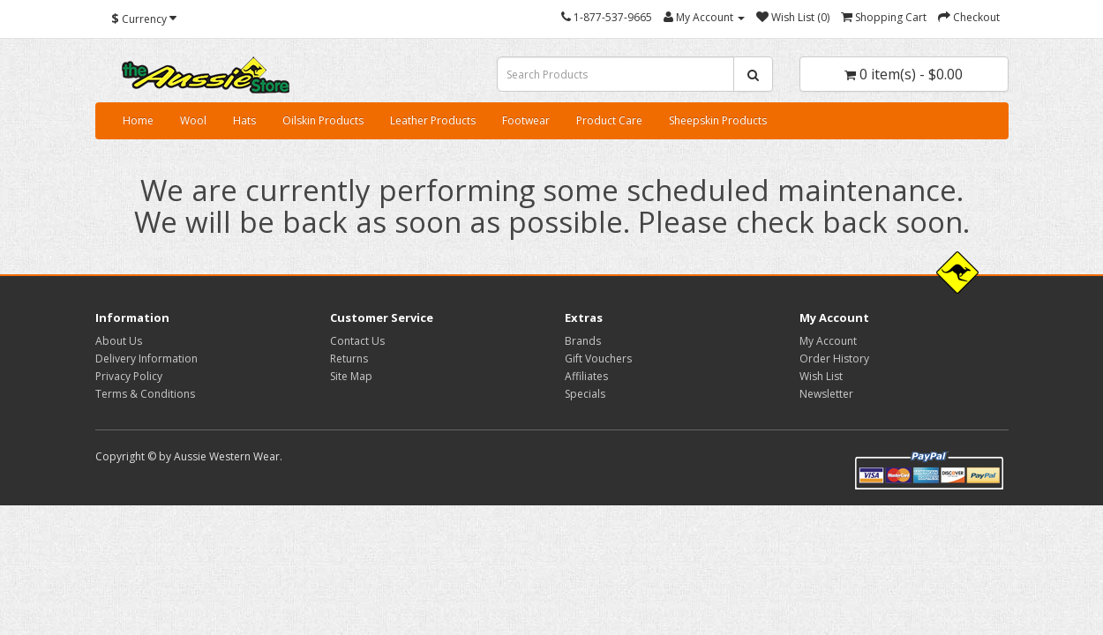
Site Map (351, 376)
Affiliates (586, 376)
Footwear (526, 120)
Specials (585, 393)
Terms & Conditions (145, 393)
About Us (118, 340)
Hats (244, 120)
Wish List (821, 376)
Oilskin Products (323, 120)
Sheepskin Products (718, 120)
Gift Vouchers (598, 358)
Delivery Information (146, 358)
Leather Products (433, 120)
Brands (583, 340)
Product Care (609, 120)
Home (138, 120)
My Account (828, 340)
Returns (349, 358)
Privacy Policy (128, 376)
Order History (834, 358)
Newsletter (826, 393)
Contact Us (357, 340)
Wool (193, 120)
